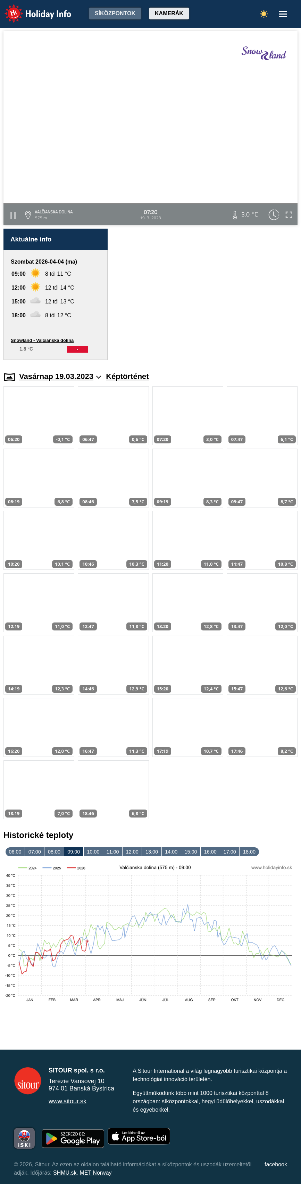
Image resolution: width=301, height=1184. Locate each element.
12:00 (132, 852)
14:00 (171, 852)
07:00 (34, 852)
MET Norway (95, 1173)
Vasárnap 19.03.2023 (60, 376)
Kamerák (169, 13)
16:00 (210, 852)
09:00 (73, 852)
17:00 (230, 852)
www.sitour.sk (67, 1101)
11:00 (113, 852)
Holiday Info (31, 8)
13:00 (151, 852)
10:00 (93, 852)
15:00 (190, 852)
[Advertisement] (206, 294)
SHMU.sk (65, 1173)
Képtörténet (127, 376)
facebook (276, 1164)
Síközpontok (115, 13)
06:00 (15, 852)
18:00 (249, 852)
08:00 (54, 852)
